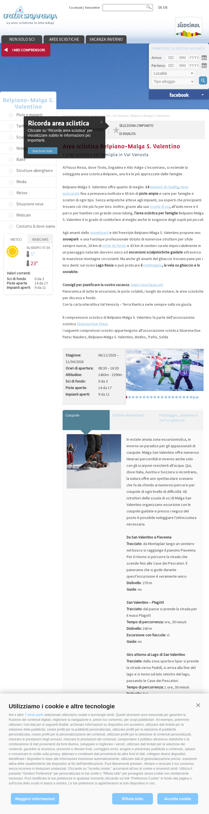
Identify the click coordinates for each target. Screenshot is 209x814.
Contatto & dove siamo (35, 226)
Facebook (75, 7)
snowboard (99, 232)
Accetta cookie (177, 799)
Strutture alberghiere (34, 170)
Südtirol (188, 27)
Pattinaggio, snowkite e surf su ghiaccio (178, 417)
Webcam (23, 215)
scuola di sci (160, 206)
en (165, 7)
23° (34, 263)
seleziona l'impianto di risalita (136, 129)
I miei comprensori (28, 50)
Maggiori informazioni (35, 799)
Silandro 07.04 (38, 247)
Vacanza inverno (106, 39)
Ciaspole (72, 415)
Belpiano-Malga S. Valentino (28, 103)
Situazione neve (30, 203)
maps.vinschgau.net (147, 284)
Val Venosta (121, 116)
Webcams (40, 239)
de (160, 7)
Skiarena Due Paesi (92, 323)
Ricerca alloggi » (179, 94)
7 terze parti (34, 715)
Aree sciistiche (64, 39)
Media (21, 181)
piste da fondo (114, 245)
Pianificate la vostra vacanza (178, 48)
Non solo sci (22, 39)
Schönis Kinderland (127, 415)
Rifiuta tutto (132, 799)
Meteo (21, 192)
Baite (21, 159)
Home (85, 116)
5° (32, 254)
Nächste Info (43, 151)
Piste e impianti (29, 114)
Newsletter (92, 7)
